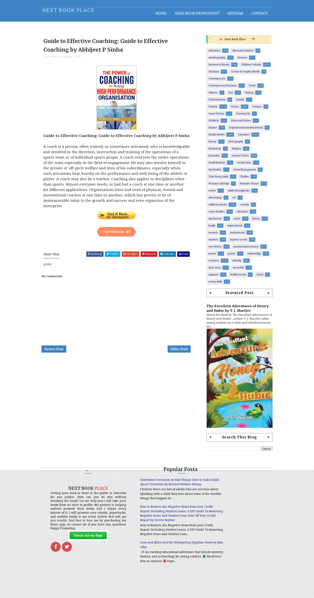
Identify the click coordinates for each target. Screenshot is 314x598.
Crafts (247, 87)
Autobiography (212, 59)
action (207, 192)
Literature (239, 136)
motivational (232, 234)
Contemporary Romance (218, 87)
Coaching (71, 59)
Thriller (240, 178)
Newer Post (58, 358)
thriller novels (234, 276)
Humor (208, 129)
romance (209, 262)
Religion (232, 150)
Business (59, 59)
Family (236, 101)
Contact (255, 13)
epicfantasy (210, 220)
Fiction (230, 108)
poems (207, 255)
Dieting (245, 94)
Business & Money (214, 66)
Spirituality (210, 171)
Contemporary (212, 80)
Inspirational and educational (241, 129)
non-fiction (210, 248)
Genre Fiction (212, 115)
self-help (232, 262)
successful (233, 269)
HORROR (209, 122)
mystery (208, 241)
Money (208, 143)
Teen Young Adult (214, 178)
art (229, 199)
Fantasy (208, 108)
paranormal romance (241, 248)
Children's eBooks (247, 66)
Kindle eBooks (212, 136)
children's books (213, 206)
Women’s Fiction (244, 185)
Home (156, 13)
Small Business (212, 164)
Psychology (210, 150)
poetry (227, 255)
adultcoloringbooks (234, 192)
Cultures (208, 94)
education (238, 213)
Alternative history (238, 52)
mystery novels (234, 241)
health (207, 227)
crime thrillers (212, 213)
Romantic (209, 157)
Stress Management (240, 171)
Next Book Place (230, 41)
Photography (231, 143)
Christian (209, 73)
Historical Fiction (236, 122)
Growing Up (239, 115)
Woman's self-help (214, 185)
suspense (209, 276)
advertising (210, 199)
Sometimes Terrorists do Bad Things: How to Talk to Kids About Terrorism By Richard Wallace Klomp (155, 487)
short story (210, 269)
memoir (208, 234)
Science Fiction (236, 157)
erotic (232, 220)
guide (82, 59)
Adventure (210, 52)
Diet (226, 94)
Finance (252, 108)
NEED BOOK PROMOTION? (192, 13)
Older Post (182, 358)
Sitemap (231, 13)
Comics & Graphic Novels (240, 73)
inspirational (230, 227)
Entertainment (212, 101)
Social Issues (240, 164)
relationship (250, 255)
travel (255, 276)
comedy (240, 206)
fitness (251, 220)
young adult (210, 283)
